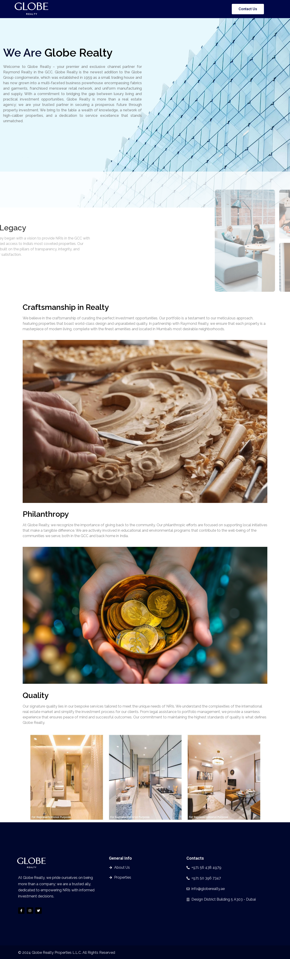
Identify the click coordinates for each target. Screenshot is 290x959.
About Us (121, 9)
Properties (143, 9)
